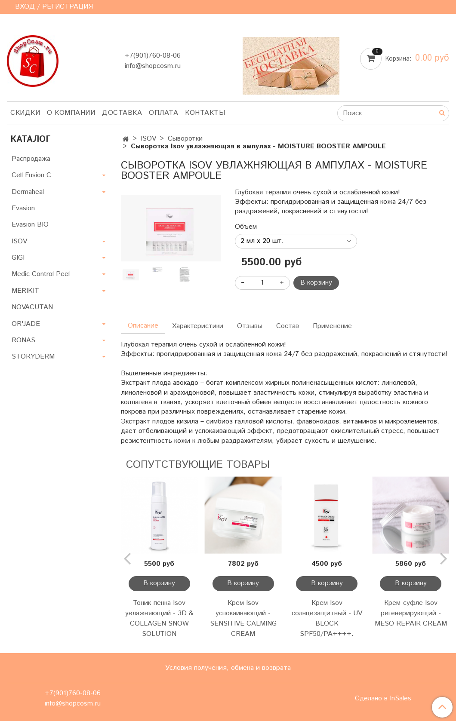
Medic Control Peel (41, 274)
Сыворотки (185, 139)
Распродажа (31, 159)
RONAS (23, 340)
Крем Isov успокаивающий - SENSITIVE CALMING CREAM (243, 618)
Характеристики (197, 326)
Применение (332, 326)
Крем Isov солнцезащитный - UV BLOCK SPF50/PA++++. (327, 618)
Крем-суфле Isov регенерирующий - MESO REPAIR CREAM (411, 613)
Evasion (23, 208)
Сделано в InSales (383, 698)
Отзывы (249, 326)
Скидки (25, 113)
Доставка (122, 113)
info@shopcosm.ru (153, 66)
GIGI (18, 258)
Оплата (163, 113)
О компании (71, 113)
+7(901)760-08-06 (153, 56)
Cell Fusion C (31, 175)
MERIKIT (25, 291)
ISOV (148, 139)
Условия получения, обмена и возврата (228, 668)
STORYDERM (33, 357)
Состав (287, 326)
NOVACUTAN (32, 307)
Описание (143, 326)
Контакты (205, 113)
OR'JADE (26, 324)
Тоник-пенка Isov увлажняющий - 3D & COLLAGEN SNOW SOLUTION (159, 618)
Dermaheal (28, 192)
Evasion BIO (30, 225)
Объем (246, 227)
